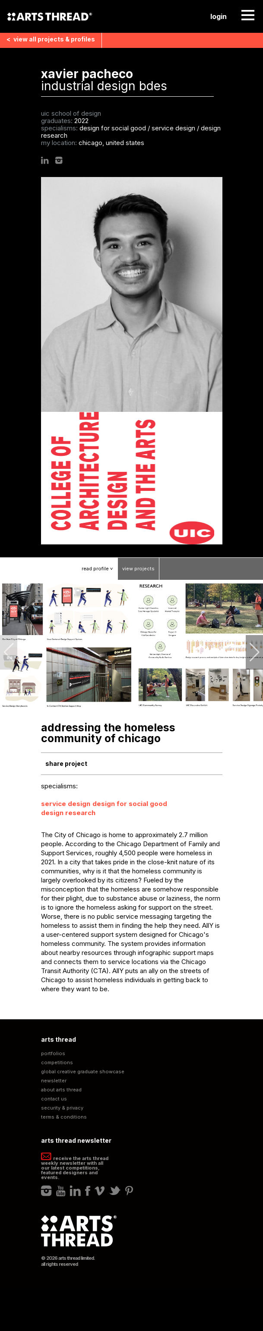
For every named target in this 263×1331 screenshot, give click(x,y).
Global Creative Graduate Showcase (82, 1071)
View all (50, 39)
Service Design (65, 804)
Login (218, 16)
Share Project (66, 763)
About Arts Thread (61, 1090)
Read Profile (100, 569)
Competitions (57, 1062)
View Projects (138, 569)
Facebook (87, 1190)
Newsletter (54, 1080)
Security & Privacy (62, 1108)
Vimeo (100, 1190)
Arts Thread (49, 16)
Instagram (59, 160)
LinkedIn (45, 160)
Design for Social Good (129, 804)
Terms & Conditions (64, 1117)
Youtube (61, 1190)
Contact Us (54, 1099)
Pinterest (129, 1190)
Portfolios (53, 1053)
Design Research (68, 813)
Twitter (115, 1190)
